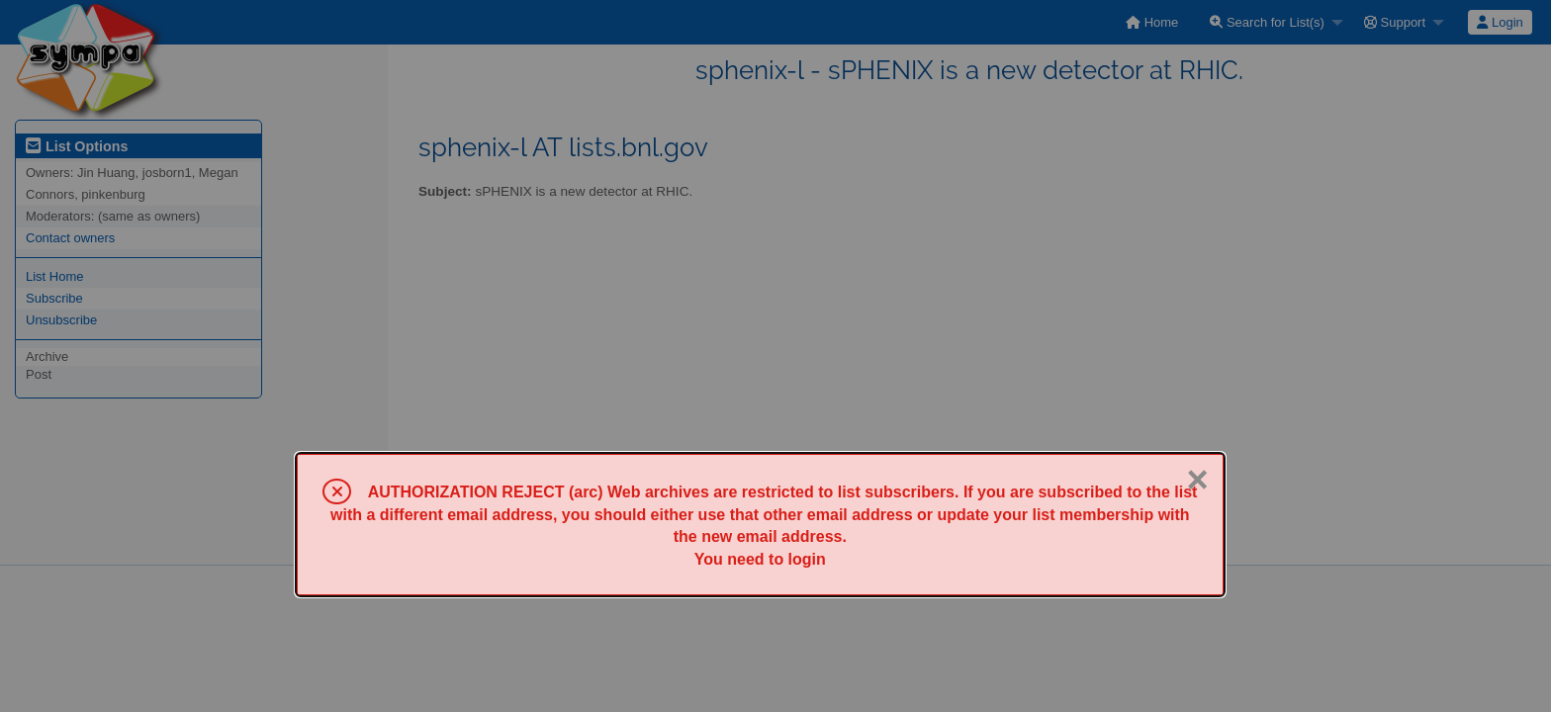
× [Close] (1197, 479)
